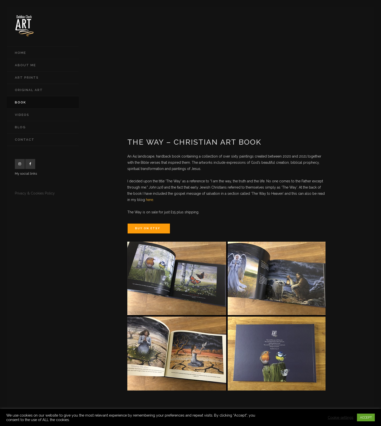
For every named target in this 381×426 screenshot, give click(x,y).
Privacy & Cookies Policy (35, 193)
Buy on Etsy (147, 228)
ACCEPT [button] (366, 417)
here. (150, 200)
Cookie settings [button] (340, 417)
